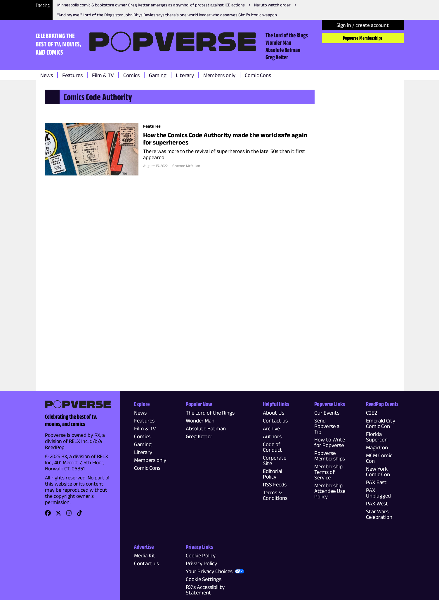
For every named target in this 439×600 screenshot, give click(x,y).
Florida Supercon (377, 436)
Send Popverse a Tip (326, 426)
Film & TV (103, 75)
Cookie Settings (203, 579)
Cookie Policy (201, 555)
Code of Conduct (272, 447)
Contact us (275, 420)
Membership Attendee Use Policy (329, 491)
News (46, 75)
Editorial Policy (272, 473)
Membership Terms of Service (328, 472)
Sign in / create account (362, 25)
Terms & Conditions (275, 495)
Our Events (326, 412)
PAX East (376, 482)
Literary (185, 75)
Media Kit (144, 555)
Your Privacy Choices (209, 571)
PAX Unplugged (378, 492)
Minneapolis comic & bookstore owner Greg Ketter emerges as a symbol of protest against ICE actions (151, 4)
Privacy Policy (201, 563)
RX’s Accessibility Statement (205, 589)
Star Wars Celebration (379, 514)
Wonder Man (278, 42)
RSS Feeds (275, 484)
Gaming (157, 75)
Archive (271, 428)
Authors (272, 436)
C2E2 (371, 412)
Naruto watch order (272, 4)
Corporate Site (274, 460)
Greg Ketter (277, 56)
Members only (219, 75)
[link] (48, 514)
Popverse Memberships (362, 38)
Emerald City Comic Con (380, 423)
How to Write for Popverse (329, 442)
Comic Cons (258, 75)
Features (72, 75)
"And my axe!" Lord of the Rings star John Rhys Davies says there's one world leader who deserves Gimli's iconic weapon (167, 14)
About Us (273, 412)
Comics (131, 75)
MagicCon (377, 447)
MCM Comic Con (379, 458)
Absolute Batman (283, 49)
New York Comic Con (378, 471)
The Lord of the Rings (287, 35)
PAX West (377, 503)
